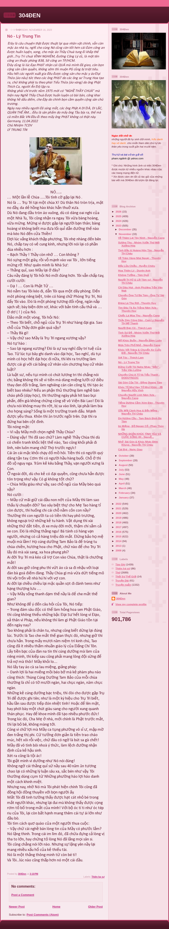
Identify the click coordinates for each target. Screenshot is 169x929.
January (124, 497)
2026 (119, 211)
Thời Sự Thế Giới (125, 576)
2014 (119, 541)
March (123, 488)
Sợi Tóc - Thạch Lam (131, 357)
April (122, 483)
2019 (119, 517)
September (126, 460)
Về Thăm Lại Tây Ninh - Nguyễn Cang (141, 237)
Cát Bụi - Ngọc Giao (130, 449)
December (125, 229)
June (122, 474)
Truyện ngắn (123, 584)
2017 (119, 527)
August (124, 464)
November (125, 234)
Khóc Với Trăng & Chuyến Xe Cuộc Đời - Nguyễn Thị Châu (139, 351)
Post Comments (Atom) (43, 914)
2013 (119, 545)
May (122, 478)
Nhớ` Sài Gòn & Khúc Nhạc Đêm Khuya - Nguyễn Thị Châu (138, 443)
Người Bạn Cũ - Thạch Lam (135, 327)
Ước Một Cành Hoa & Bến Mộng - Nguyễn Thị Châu (138, 412)
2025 (119, 216)
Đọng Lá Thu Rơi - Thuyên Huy (137, 303)
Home (56, 906)
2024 (119, 220)
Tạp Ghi (120, 564)
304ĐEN (29, 15)
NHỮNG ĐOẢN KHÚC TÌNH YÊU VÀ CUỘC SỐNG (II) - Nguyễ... (139, 435)
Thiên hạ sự (98, 877)
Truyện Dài (122, 580)
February (125, 492)
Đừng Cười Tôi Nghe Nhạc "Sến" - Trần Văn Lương (139, 368)
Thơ (117, 572)
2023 (119, 225)
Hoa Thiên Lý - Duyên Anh (134, 270)
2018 (119, 522)
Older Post (95, 906)
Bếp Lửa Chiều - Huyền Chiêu (136, 265)
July (122, 469)
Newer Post (17, 906)
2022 (119, 503)
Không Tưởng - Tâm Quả (133, 274)
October (124, 455)
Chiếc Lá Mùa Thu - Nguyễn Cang (139, 315)
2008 (119, 550)
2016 (119, 531)
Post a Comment (22, 895)
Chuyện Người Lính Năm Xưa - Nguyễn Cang (137, 396)
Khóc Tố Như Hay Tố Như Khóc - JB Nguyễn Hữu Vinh (140, 389)
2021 (119, 508)
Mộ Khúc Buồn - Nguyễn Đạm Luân (140, 340)
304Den (120, 598)
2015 (119, 536)
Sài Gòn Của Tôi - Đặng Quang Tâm (140, 382)
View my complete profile (131, 604)
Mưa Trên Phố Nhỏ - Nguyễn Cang (139, 345)
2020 (119, 513)
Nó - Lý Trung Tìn (128, 362)
